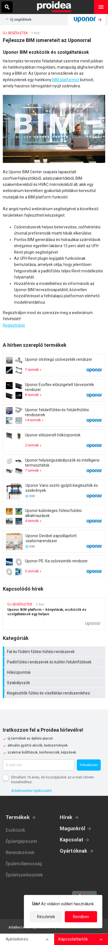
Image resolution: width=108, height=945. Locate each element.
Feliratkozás (89, 765)
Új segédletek (20, 20)
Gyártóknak (74, 851)
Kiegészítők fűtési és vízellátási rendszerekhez (54, 693)
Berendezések (20, 852)
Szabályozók (54, 683)
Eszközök (15, 830)
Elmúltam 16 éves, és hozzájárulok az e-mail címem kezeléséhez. (52, 779)
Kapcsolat (72, 840)
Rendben (81, 916)
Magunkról (73, 828)
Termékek (18, 817)
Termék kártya (54, 365)
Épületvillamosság (24, 863)
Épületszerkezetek (24, 875)
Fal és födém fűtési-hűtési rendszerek (54, 652)
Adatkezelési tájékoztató (31, 791)
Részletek (46, 916)
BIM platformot (65, 80)
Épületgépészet (21, 841)
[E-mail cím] (38, 765)
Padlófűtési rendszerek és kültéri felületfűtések (54, 662)
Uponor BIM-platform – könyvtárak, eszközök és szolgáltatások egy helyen (54, 614)
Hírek (66, 817)
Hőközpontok (54, 672)
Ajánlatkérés (17, 939)
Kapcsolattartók (73, 939)
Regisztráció (14, 325)
